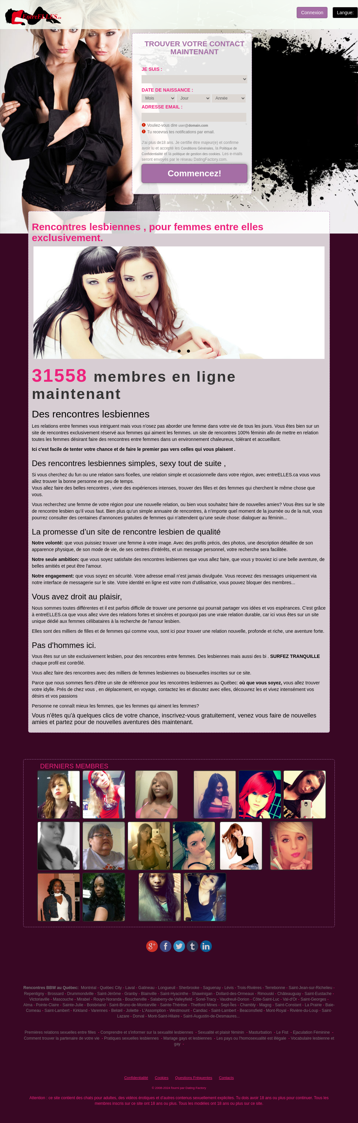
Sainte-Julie (73, 1005)
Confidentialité (136, 1078)
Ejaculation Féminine (311, 1032)
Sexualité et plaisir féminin (221, 1032)
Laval (130, 987)
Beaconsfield (251, 1010)
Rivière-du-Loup (304, 1010)
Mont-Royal (276, 1010)
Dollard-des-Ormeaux (235, 993)
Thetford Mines (204, 1005)
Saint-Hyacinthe (174, 993)
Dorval (139, 1016)
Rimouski (266, 993)
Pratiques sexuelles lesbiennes (131, 1038)
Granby (130, 993)
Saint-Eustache (318, 993)
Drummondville (80, 993)
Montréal (88, 987)
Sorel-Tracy (206, 999)
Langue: (345, 12)
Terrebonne (275, 987)
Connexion (312, 12)
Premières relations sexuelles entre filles (60, 1032)
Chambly (248, 1005)
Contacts (226, 1078)
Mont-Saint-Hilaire (164, 1016)
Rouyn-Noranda (107, 999)
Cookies (161, 1078)
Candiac (200, 1010)
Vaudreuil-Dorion (234, 999)
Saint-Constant (288, 1005)
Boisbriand (96, 1005)
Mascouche (63, 999)
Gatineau (146, 987)
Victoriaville (39, 999)
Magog (265, 1005)
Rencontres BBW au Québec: (51, 987)
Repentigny (34, 993)
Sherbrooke (189, 987)
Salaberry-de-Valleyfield (171, 999)
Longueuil (166, 987)
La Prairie (313, 1005)
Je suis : (152, 69)
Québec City (111, 987)
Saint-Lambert (56, 1010)
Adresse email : (162, 106)
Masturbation (260, 1032)
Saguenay (212, 987)
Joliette (132, 1010)
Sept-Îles (228, 1005)
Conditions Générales (197, 148)
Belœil (116, 1010)
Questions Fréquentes (193, 1078)
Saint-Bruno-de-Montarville (132, 1005)
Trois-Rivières (249, 987)
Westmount (179, 1010)
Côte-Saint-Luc (266, 999)
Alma (28, 1005)
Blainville (148, 993)
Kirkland (80, 1010)
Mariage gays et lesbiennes (187, 1038)
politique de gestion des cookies (196, 154)
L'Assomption (154, 1010)
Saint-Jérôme (109, 993)
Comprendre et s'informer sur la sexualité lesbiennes (146, 1032)
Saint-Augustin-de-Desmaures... (211, 1016)
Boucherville (136, 999)
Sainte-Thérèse (173, 1005)
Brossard (56, 993)
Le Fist (282, 1032)
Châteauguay (289, 993)
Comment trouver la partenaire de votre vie (61, 1038)
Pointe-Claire (47, 1005)
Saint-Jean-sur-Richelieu (310, 987)
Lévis (229, 987)
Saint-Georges (313, 999)
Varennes (99, 1010)
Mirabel (83, 999)
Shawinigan (202, 993)
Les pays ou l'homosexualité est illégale (251, 1038)
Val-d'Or (290, 999)
